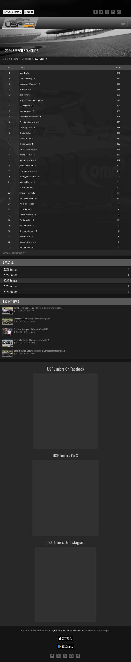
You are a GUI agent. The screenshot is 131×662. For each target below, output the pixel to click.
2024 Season (41, 58)
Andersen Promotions (38, 630)
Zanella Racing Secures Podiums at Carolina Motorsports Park (39, 350)
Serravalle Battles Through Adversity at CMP (32, 339)
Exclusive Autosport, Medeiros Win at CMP (31, 329)
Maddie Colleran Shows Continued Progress (32, 318)
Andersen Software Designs (97, 630)
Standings (26, 58)
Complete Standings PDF (14, 252)
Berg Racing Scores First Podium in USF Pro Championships (38, 307)
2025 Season (66, 275)
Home (5, 58)
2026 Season (66, 269)
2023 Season (66, 286)
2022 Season (66, 292)
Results (14, 58)
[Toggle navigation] (123, 23)
